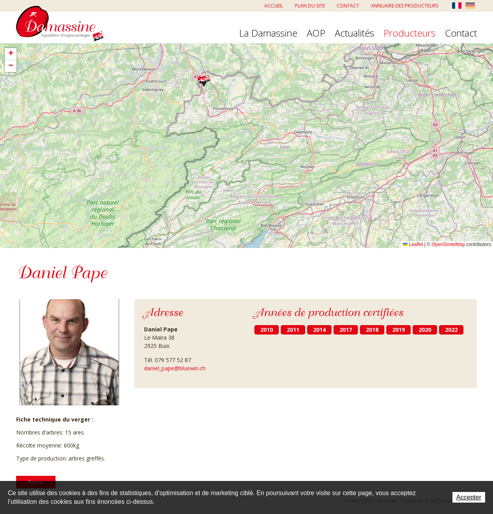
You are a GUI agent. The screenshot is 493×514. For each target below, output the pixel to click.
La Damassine (268, 33)
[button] (203, 80)
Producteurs (410, 33)
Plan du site (310, 5)
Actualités (354, 33)
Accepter (468, 497)
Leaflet (413, 244)
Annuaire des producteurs (404, 5)
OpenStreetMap (448, 244)
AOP (316, 33)
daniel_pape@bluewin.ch (175, 368)
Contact (348, 5)
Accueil (273, 5)
